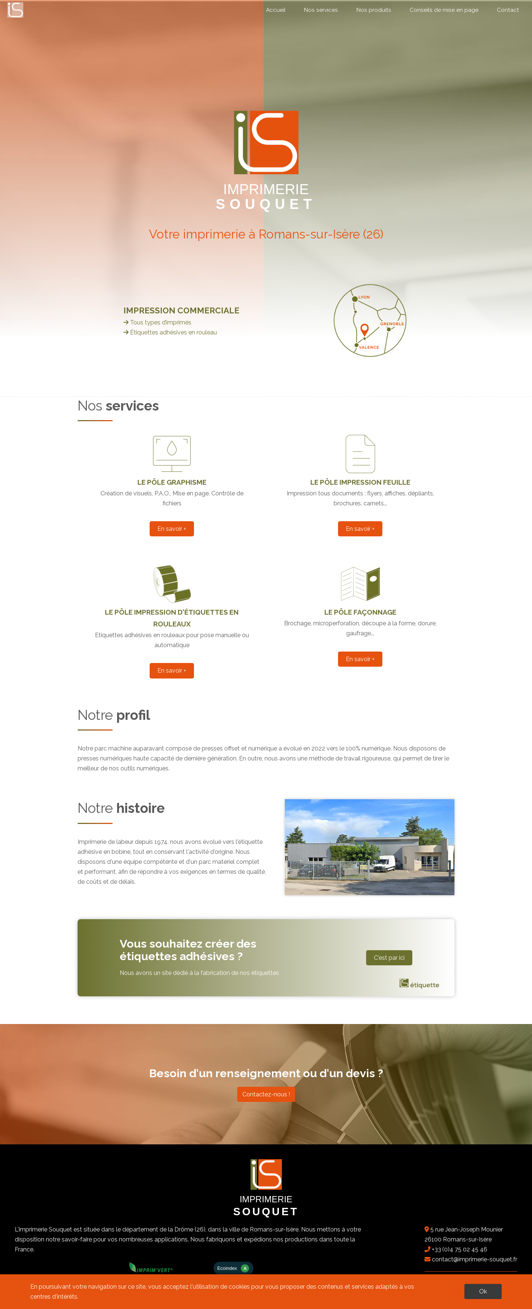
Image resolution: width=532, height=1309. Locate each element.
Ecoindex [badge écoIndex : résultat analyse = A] (233, 1268)
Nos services (321, 10)
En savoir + (171, 528)
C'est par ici (389, 957)
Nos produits (374, 10)
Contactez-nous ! (266, 1094)
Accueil (276, 10)
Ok (483, 1291)
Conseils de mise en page (444, 10)
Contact (508, 10)
